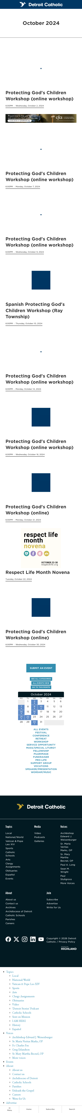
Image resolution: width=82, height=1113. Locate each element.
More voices (19, 1057)
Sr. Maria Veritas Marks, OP (66, 846)
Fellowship (41, 750)
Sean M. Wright (64, 870)
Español (10, 874)
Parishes (10, 919)
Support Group (41, 763)
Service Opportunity (41, 744)
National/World (14, 837)
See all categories (41, 679)
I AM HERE (19, 1020)
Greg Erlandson (21, 1049)
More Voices (67, 883)
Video (37, 833)
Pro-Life (41, 760)
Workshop (41, 741)
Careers (10, 923)
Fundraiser (41, 756)
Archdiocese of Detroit (19, 911)
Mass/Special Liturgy (41, 747)
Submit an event (41, 668)
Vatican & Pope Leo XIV (14, 842)
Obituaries (11, 870)
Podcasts (39, 837)
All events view (41, 683)
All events (41, 729)
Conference (41, 735)
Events (9, 878)
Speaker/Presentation (41, 769)
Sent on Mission (21, 1016)
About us (11, 899)
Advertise (52, 903)
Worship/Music (41, 772)
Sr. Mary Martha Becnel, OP (66, 857)
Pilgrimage (41, 753)
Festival (41, 732)
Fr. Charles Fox (20, 1045)
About (9, 1065)
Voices (9, 1033)
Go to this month (41, 687)
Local (9, 833)
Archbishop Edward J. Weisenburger (68, 836)
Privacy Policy (67, 941)
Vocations (41, 766)
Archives (11, 907)
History (16, 1025)
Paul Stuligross (66, 877)
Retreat (41, 738)
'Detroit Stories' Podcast (25, 1008)
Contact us (12, 903)
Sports (9, 848)
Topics (9, 971)
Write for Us (54, 907)
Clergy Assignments (13, 865)
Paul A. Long (67, 864)
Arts (8, 859)
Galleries (39, 841)
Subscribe (52, 899)
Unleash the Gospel (23, 1090)
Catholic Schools (10, 854)
